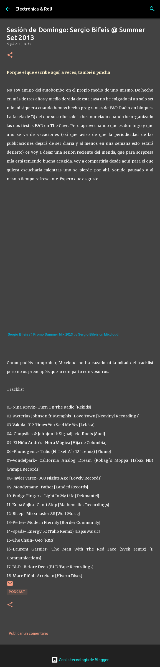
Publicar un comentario (28, 633)
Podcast (17, 592)
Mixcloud (111, 334)
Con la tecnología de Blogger (80, 660)
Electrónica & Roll (34, 8)
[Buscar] (152, 9)
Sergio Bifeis (88, 334)
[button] (10, 55)
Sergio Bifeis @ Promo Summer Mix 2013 (40, 334)
